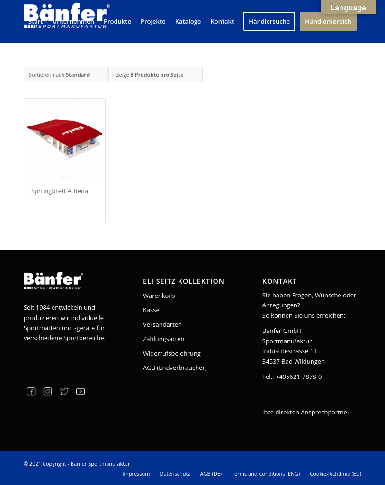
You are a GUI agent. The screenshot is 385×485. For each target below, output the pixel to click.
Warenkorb (159, 295)
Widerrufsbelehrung (172, 353)
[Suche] (31, 63)
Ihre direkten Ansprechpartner (305, 412)
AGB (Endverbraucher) (175, 367)
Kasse (151, 309)
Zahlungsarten (164, 338)
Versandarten (162, 324)
